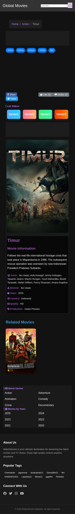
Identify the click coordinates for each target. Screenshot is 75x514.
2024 (41, 413)
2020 (41, 425)
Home (15, 24)
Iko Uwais (24, 275)
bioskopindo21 (37, 473)
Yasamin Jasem (15, 279)
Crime (8, 405)
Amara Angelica (59, 282)
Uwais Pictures (32, 309)
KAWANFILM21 (11, 477)
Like (45, 94)
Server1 (13, 114)
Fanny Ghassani (42, 282)
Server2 (29, 114)
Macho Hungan (32, 279)
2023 (8, 419)
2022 (41, 419)
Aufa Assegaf (37, 275)
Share (11, 94)
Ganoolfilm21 (52, 473)
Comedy (43, 399)
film (63, 473)
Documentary (46, 405)
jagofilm (49, 477)
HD (22, 303)
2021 (8, 425)
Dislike (61, 94)
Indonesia (26, 298)
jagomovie (22, 473)
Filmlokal (60, 477)
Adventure (44, 392)
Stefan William (25, 282)
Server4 (61, 114)
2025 (20, 293)
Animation (10, 399)
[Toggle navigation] (70, 5)
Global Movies (15, 5)
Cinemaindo (10, 473)
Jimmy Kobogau (53, 275)
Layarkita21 (27, 477)
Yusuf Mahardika (50, 279)
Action (25, 24)
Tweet (11, 98)
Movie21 (38, 477)
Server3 (45, 114)
